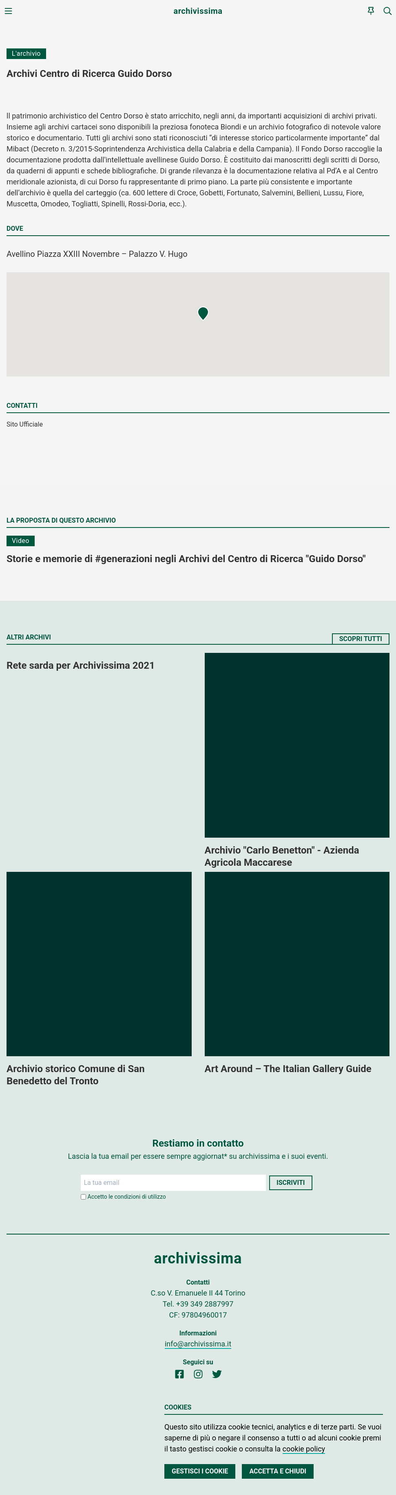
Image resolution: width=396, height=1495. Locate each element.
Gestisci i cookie (200, 1471)
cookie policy (304, 1449)
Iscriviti (291, 1182)
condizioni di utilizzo (140, 1196)
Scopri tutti (360, 639)
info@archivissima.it (198, 1344)
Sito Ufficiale (25, 424)
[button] (203, 313)
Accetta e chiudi (277, 1471)
